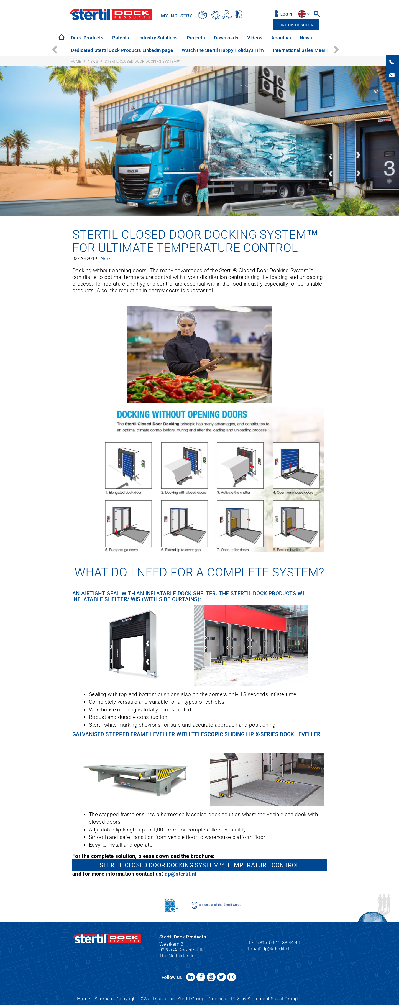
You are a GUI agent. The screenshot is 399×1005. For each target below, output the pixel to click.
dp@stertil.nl (180, 874)
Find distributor (295, 25)
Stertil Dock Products (111, 14)
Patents (120, 37)
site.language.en (302, 14)
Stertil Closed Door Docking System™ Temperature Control (199, 865)
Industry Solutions (158, 37)
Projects (196, 37)
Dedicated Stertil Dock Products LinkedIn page (122, 50)
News (306, 37)
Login (286, 14)
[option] (87, 38)
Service (329, 37)
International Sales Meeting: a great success (321, 50)
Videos (254, 37)
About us (281, 37)
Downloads (226, 37)
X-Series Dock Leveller (288, 734)
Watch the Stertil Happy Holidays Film (223, 50)
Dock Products (87, 37)
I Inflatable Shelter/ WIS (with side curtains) (188, 596)
